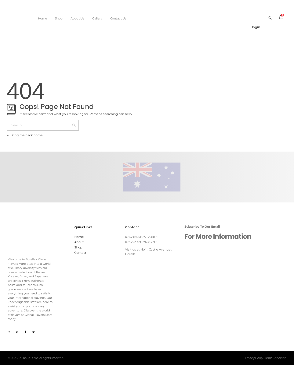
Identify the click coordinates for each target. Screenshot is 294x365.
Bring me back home (25, 135)
